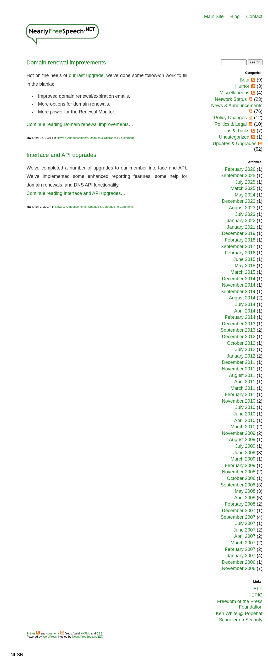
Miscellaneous (234, 92)
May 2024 (245, 195)
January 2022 (241, 220)
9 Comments (125, 206)
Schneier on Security (241, 619)
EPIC (257, 595)
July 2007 (245, 523)
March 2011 (243, 388)
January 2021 (241, 227)
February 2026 (240, 169)
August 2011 (242, 375)
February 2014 (240, 317)
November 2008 (238, 471)
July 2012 (245, 349)
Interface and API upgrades (61, 155)
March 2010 (243, 426)
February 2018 (240, 240)
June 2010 (244, 414)
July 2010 (245, 407)
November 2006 (238, 568)
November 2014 (238, 285)
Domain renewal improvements (66, 62)
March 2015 (243, 272)
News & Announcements (72, 137)
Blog (235, 16)
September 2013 (238, 330)
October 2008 (241, 478)
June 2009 (244, 452)
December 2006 (238, 562)
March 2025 (243, 188)
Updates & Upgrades (103, 137)
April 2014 (244, 311)
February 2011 (240, 394)
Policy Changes (230, 117)
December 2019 (238, 233)
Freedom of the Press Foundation (240, 604)
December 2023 (238, 201)
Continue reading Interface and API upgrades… (75, 193)
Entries (33, 633)
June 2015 (244, 259)
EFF (258, 588)
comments (55, 633)
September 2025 (238, 175)
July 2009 (245, 446)
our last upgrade (86, 75)
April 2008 (244, 497)
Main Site (214, 16)
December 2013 (238, 323)
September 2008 (238, 485)
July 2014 (245, 304)
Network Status (231, 99)
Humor (242, 86)
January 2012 (241, 356)
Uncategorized (234, 137)
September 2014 (238, 291)
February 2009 (240, 465)
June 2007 (244, 530)
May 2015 (245, 265)
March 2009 (243, 459)
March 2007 (243, 542)
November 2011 (238, 368)
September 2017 (238, 246)
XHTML (85, 633)
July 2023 (245, 214)
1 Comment (126, 137)
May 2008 (245, 491)
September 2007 (238, 517)
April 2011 (244, 381)
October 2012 (241, 343)
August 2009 (242, 439)
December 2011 (238, 362)
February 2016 (240, 252)
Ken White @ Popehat (239, 613)
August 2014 (242, 297)
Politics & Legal (231, 124)
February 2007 (240, 549)
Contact (254, 16)
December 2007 (238, 510)
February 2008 (240, 504)
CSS (100, 633)
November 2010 (238, 401)
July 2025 (245, 182)
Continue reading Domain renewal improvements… (79, 124)
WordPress (49, 636)
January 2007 (241, 555)
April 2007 (244, 536)
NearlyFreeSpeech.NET (87, 636)
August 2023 (242, 207)
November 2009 (238, 433)
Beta (244, 80)
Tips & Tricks (235, 130)
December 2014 (238, 278)
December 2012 (238, 336)
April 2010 (244, 420)
